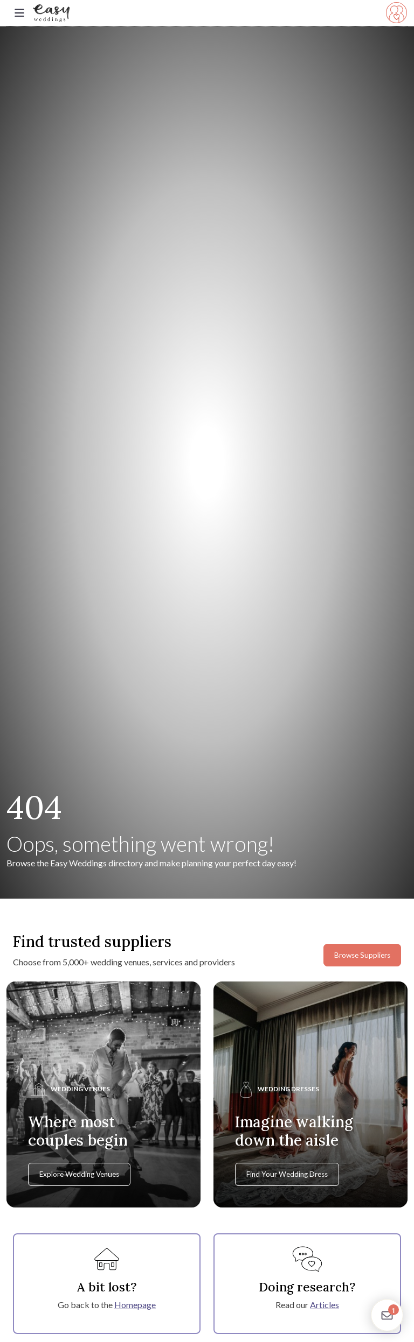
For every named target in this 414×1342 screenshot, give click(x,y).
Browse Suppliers (362, 955)
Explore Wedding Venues (79, 1174)
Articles (324, 1304)
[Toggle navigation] (19, 13)
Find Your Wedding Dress (287, 1174)
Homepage (135, 1304)
